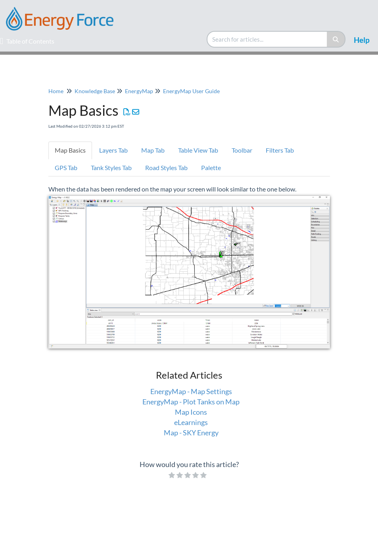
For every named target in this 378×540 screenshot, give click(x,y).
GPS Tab (66, 167)
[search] (267, 39)
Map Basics (70, 150)
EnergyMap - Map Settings (191, 391)
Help (362, 39)
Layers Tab (113, 150)
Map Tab (153, 150)
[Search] (336, 39)
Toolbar (242, 150)
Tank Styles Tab (111, 167)
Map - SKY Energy (191, 432)
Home (55, 91)
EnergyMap (139, 91)
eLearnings (191, 422)
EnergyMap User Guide (191, 91)
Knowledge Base (95, 91)
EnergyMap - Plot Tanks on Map (191, 401)
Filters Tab (280, 150)
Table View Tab (198, 150)
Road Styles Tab (166, 167)
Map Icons (191, 412)
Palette (211, 167)
